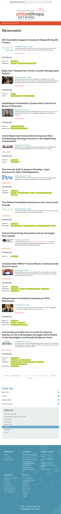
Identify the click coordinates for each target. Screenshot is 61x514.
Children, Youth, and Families (43, 225)
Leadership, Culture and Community (19, 128)
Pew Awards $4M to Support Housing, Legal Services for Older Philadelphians (25, 170)
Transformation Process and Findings (15, 416)
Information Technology (28, 95)
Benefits (6, 454)
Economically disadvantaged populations (27, 63)
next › (54, 376)
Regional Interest (15, 358)
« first (7, 376)
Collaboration (14, 360)
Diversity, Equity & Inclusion (29, 459)
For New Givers (8, 486)
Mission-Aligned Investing (29, 454)
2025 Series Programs (47, 463)
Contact (6, 432)
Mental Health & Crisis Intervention (43, 192)
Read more (19, 53)
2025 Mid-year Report (10, 414)
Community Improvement (29, 225)
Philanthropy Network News (17, 126)
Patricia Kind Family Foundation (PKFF (39, 241)
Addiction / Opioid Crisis (16, 225)
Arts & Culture (21, 322)
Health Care (13, 63)
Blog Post (13, 93)
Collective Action (15, 291)
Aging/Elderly (14, 195)
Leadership (26, 451)
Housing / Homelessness (23, 192)
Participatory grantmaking (24, 360)
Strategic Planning (15, 162)
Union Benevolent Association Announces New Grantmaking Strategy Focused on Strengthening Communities (29, 138)
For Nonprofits (8, 484)
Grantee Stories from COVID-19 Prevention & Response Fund (28, 463)
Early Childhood (14, 288)
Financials (7, 429)
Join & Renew (7, 457)
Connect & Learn (47, 451)
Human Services (44, 288)
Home (3, 23)
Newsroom (7, 427)
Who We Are (7, 419)
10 (46, 376)
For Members (7, 482)
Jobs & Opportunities (9, 489)
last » (30, 378)
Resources (8, 474)
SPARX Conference (46, 469)
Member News (14, 61)
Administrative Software (16, 95)
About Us (9, 23)
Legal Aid (32, 192)
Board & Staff (8, 424)
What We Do (8, 421)
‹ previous (15, 376)
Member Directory (9, 459)
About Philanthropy (9, 491)
